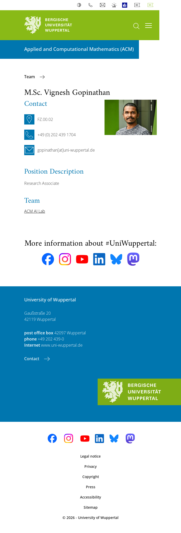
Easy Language (126, 5)
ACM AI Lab (34, 211)
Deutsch (138, 5)
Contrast (80, 5)
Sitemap (91, 507)
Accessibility (90, 497)
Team (30, 77)
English (151, 5)
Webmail (103, 5)
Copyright (90, 476)
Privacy (90, 466)
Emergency (114, 5)
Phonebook (91, 5)
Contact (32, 358)
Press (90, 486)
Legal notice (90, 456)
